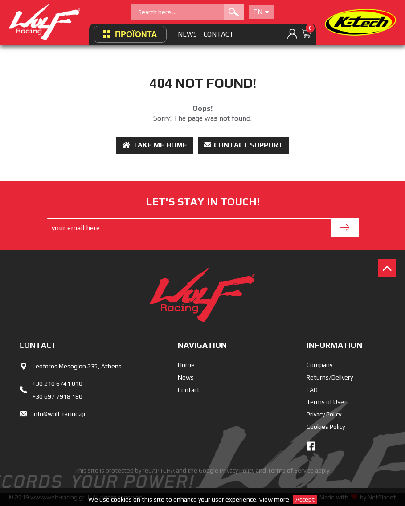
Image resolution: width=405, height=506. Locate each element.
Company (319, 364)
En (261, 12)
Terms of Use (325, 401)
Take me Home (154, 145)
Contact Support (243, 145)
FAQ (312, 389)
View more (274, 499)
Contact (189, 389)
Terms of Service (290, 470)
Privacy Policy (324, 414)
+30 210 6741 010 (57, 383)
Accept (305, 499)
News (186, 377)
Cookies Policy (326, 426)
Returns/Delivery (330, 377)
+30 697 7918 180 (57, 396)
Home (186, 364)
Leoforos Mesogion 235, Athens (77, 366)
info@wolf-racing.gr (59, 413)
